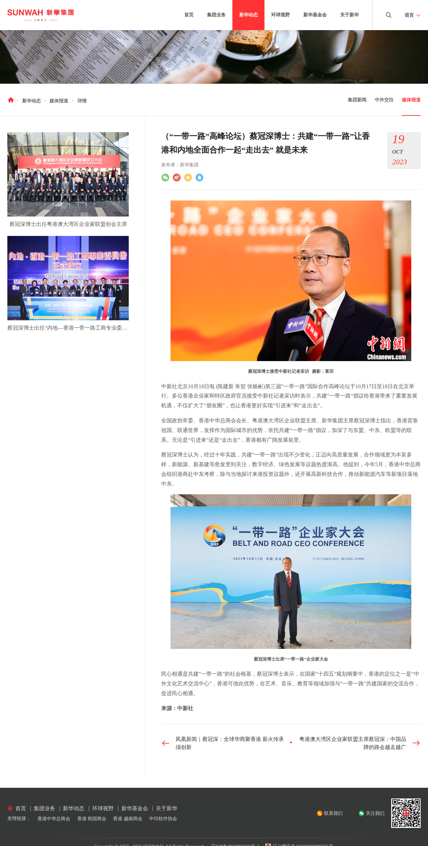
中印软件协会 (163, 818)
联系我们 (333, 813)
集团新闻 (357, 99)
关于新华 (349, 14)
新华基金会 (315, 14)
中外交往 (384, 99)
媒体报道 (411, 99)
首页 (189, 14)
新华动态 (248, 14)
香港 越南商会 (127, 818)
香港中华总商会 (53, 818)
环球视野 (280, 14)
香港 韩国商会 (92, 818)
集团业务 (216, 14)
